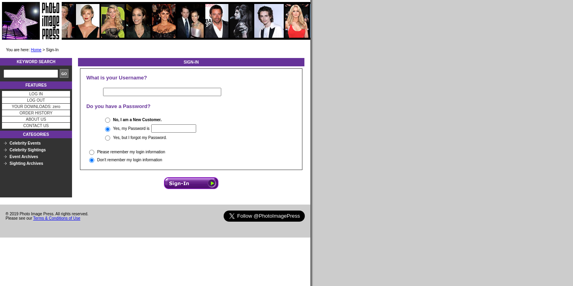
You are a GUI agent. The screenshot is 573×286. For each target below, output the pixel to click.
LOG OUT (36, 100)
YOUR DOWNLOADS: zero (36, 106)
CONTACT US (36, 126)
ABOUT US (36, 119)
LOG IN (36, 94)
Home (36, 50)
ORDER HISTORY (36, 113)
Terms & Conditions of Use (56, 218)
